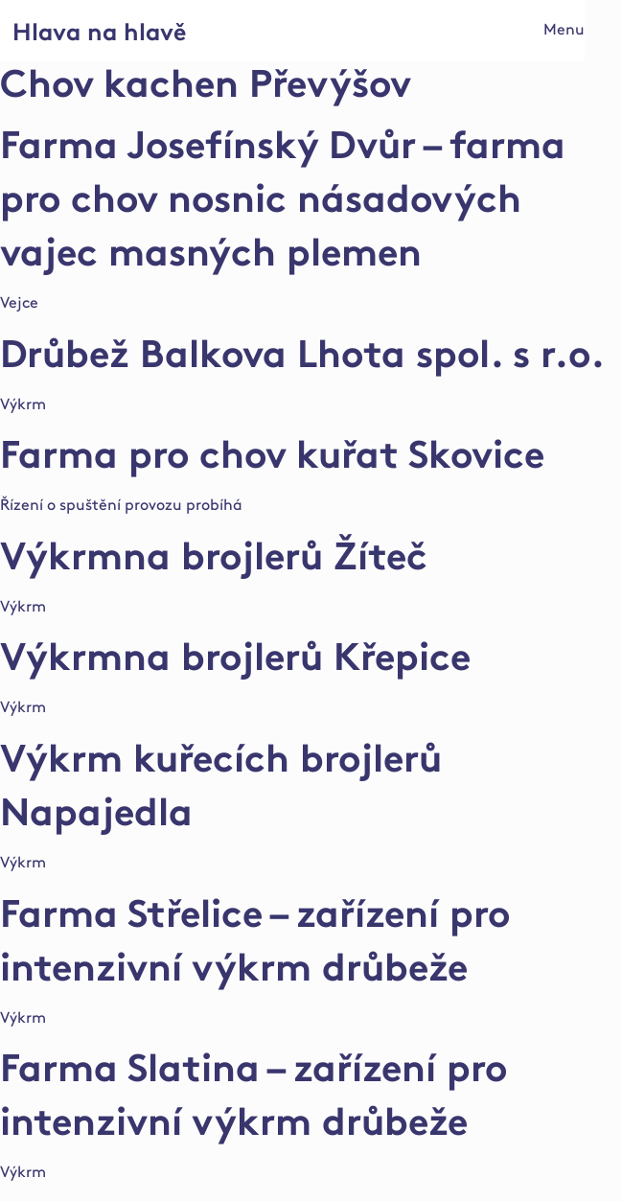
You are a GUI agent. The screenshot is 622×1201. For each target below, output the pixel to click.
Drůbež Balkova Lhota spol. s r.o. (302, 358)
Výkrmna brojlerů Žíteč (213, 561)
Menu (564, 30)
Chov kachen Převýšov (205, 88)
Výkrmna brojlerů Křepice (235, 661)
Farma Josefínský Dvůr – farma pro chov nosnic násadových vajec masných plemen (282, 203)
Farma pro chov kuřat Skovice (272, 459)
